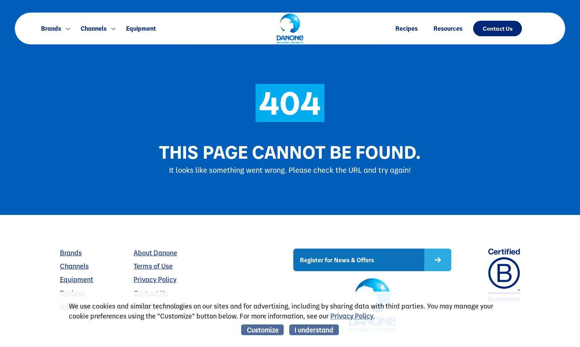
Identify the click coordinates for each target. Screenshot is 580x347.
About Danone (155, 253)
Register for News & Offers (337, 260)
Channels (98, 28)
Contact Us (498, 28)
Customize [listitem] (263, 330)
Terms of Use (153, 266)
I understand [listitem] (313, 330)
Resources (448, 28)
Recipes (406, 28)
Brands (55, 28)
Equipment (141, 28)
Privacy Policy (155, 279)
